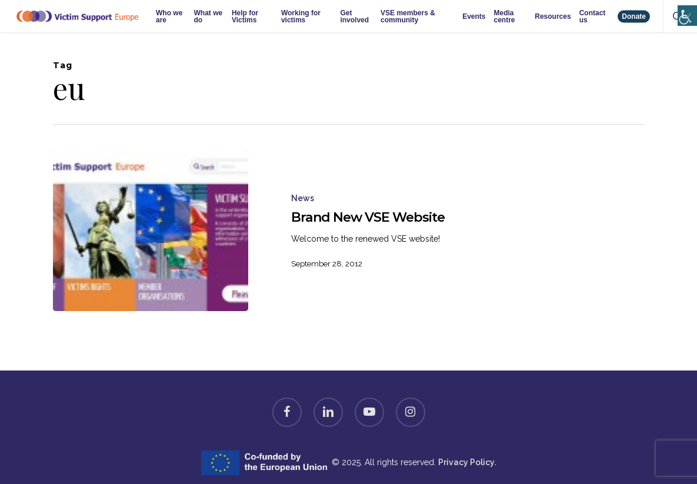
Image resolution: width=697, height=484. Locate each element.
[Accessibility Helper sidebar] (685, 7)
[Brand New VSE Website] (150, 231)
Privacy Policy (466, 462)
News (302, 198)
